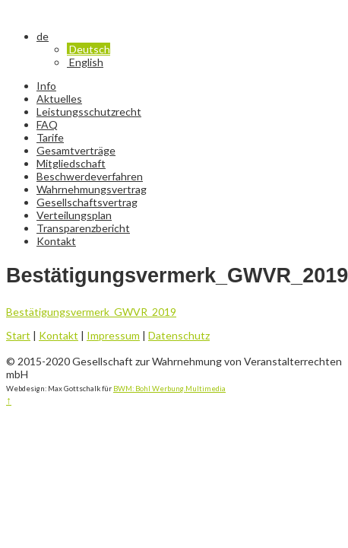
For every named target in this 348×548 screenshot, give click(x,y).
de (42, 36)
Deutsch (88, 49)
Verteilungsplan (74, 215)
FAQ (47, 124)
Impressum (113, 335)
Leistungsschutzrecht (88, 111)
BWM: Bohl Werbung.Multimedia (169, 388)
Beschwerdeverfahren (89, 176)
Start (18, 335)
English (85, 62)
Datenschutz (179, 335)
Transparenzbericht (83, 227)
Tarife (50, 137)
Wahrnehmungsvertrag (91, 189)
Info (46, 85)
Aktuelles (59, 98)
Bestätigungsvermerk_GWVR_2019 (91, 311)
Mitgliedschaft (71, 163)
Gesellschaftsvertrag (87, 202)
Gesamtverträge (75, 150)
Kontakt (56, 240)
